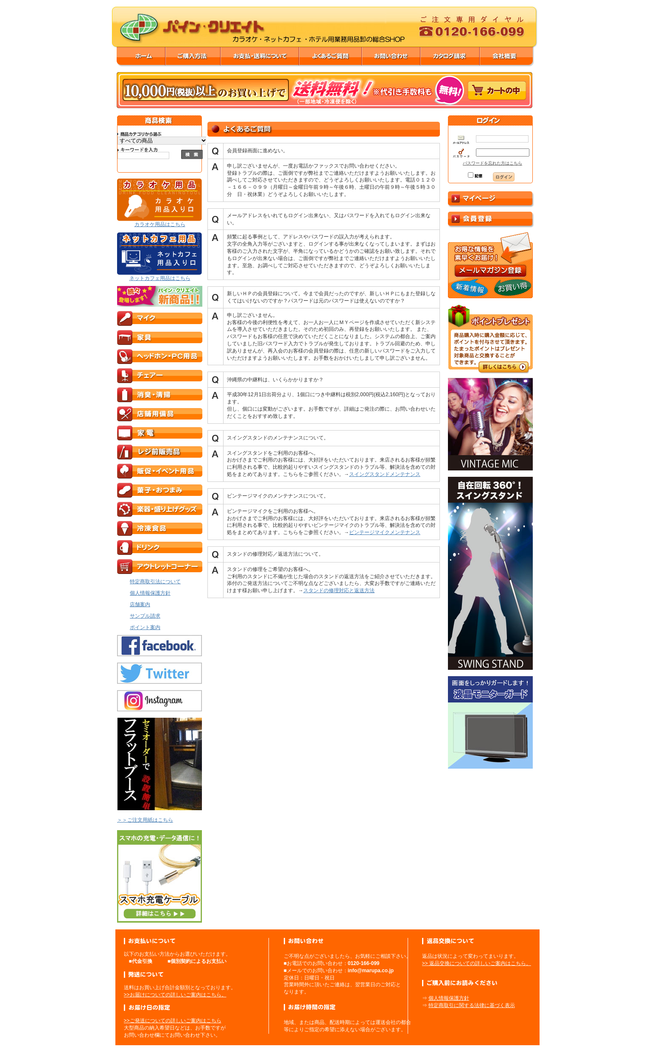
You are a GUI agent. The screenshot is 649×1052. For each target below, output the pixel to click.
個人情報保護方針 (448, 998)
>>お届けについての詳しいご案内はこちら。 (175, 995)
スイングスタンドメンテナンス (384, 474)
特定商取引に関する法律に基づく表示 (471, 1005)
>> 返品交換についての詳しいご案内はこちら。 (476, 963)
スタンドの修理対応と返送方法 (339, 590)
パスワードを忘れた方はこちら (492, 163)
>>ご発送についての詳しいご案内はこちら (172, 1021)
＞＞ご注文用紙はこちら (145, 820)
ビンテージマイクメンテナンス (384, 532)
